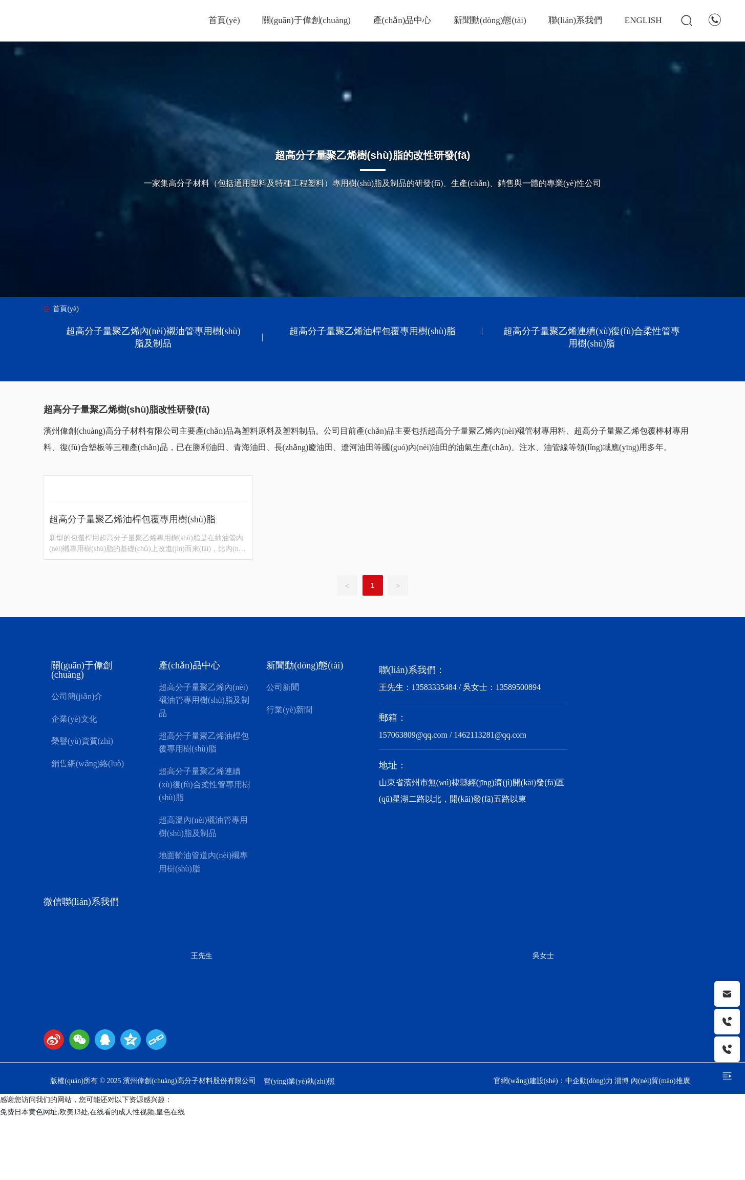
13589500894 (518, 687)
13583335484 (434, 687)
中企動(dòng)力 (589, 1081)
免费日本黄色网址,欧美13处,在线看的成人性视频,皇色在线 (92, 1112)
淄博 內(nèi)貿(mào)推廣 (652, 1081)
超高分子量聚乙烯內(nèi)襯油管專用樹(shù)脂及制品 (153, 337)
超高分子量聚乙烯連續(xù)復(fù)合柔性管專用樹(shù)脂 (591, 337)
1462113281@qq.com (490, 734)
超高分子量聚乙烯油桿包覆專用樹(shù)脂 (372, 331)
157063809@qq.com (413, 734)
